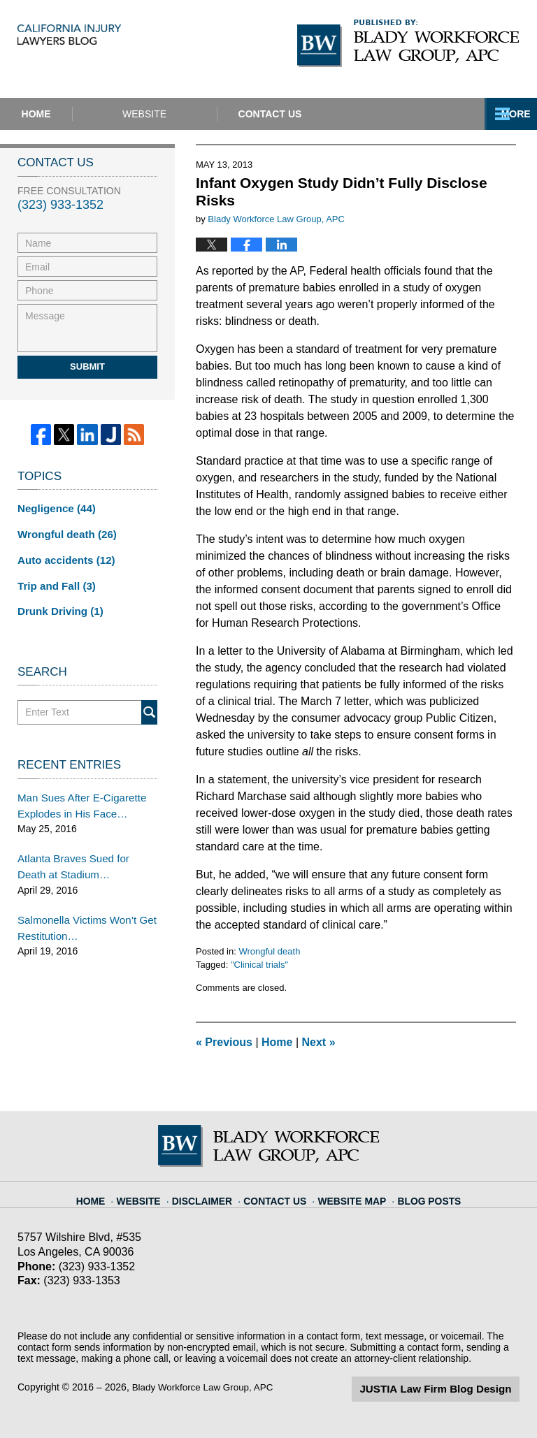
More (507, 113)
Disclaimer (211, 1195)
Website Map (349, 1195)
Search (149, 707)
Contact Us (356, 113)
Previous (224, 1042)
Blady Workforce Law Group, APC (206, 1387)
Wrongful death (269, 951)
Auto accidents (62, 556)
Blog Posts (420, 1195)
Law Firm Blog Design (453, 1388)
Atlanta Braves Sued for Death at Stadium (83, 857)
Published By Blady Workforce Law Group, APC (408, 43)
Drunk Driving (57, 605)
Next (319, 1042)
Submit (87, 366)
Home (65, 113)
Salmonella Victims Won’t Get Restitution (81, 916)
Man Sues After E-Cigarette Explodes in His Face (76, 798)
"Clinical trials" (259, 964)
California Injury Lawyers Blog (140, 48)
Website (202, 113)
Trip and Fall (53, 581)
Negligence (53, 508)
